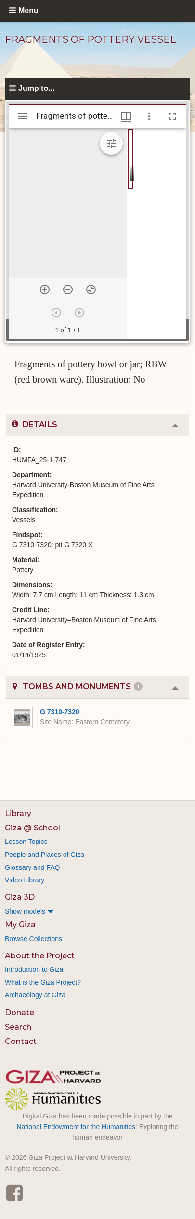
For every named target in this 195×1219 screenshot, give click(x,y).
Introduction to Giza (34, 969)
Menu (28, 10)
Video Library (24, 880)
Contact (21, 1041)
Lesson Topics (26, 841)
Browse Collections (33, 939)
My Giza (20, 924)
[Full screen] (172, 116)
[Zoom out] (67, 289)
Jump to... (36, 88)
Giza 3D (20, 897)
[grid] (156, 233)
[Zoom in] (44, 289)
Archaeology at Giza (35, 995)
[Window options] (149, 116)
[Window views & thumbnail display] (126, 116)
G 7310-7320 (59, 712)
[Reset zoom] (91, 289)
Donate (19, 1012)
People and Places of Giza (44, 854)
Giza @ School (32, 827)
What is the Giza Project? (43, 982)
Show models (25, 911)
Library (18, 813)
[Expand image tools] (111, 143)
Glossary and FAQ (32, 867)
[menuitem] (97, 911)
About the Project (40, 955)
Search (18, 1026)
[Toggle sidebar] (22, 116)
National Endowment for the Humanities (75, 1127)
